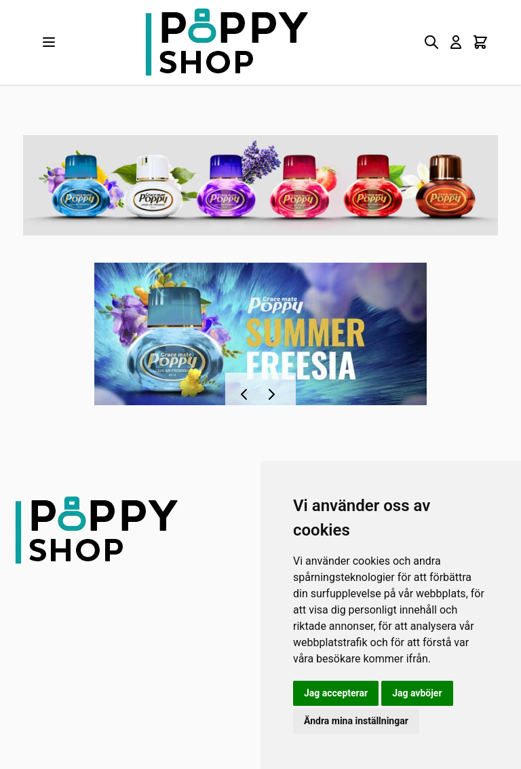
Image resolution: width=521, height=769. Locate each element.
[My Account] (456, 42)
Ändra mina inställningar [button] (356, 720)
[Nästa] (274, 394)
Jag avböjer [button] (417, 693)
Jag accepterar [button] (336, 693)
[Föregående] (247, 394)
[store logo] (226, 42)
